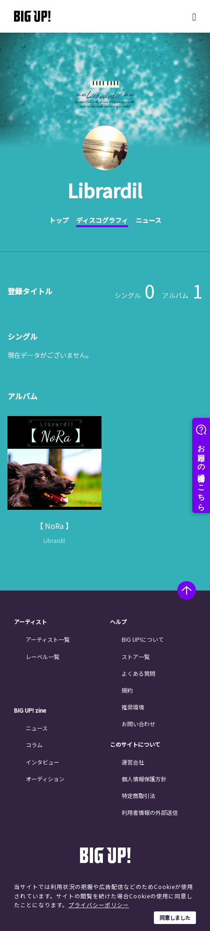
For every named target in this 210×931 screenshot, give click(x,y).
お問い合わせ (138, 724)
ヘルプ (118, 622)
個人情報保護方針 (144, 779)
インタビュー (42, 762)
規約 (127, 690)
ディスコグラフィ (102, 220)
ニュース (148, 220)
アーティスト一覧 (48, 639)
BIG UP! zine (30, 710)
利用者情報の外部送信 (150, 812)
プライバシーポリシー (98, 905)
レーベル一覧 (42, 656)
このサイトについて (135, 744)
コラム (34, 745)
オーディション (45, 779)
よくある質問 (138, 673)
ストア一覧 (136, 656)
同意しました (174, 917)
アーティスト (30, 622)
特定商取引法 (138, 795)
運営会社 (133, 762)
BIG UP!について (143, 639)
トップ (59, 220)
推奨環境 (133, 707)
